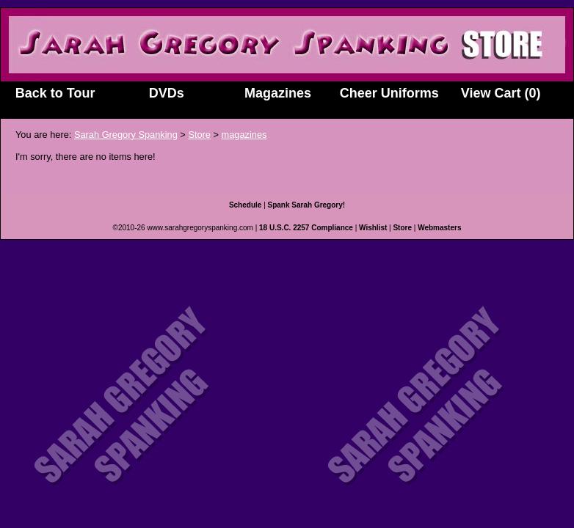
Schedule (245, 205)
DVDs (166, 93)
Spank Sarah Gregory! (307, 205)
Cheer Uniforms (389, 93)
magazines (244, 134)
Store (199, 134)
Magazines (277, 93)
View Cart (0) (501, 93)
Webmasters (439, 228)
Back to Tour (55, 93)
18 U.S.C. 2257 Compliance (306, 228)
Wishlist (373, 228)
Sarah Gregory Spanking (126, 134)
